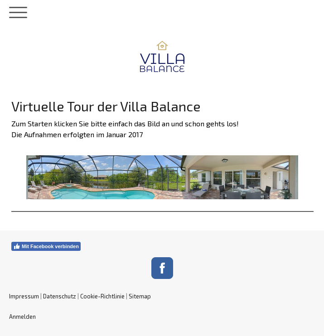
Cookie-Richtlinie (102, 296)
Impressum (24, 296)
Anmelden (22, 316)
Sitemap (140, 296)
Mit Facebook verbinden (46, 246)
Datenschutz (59, 296)
